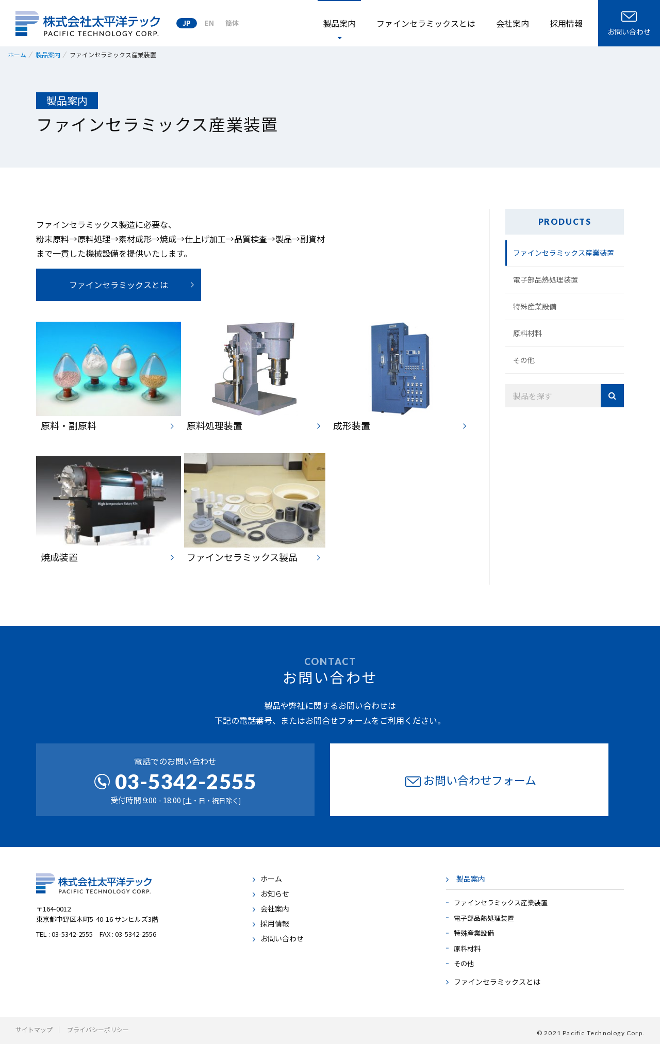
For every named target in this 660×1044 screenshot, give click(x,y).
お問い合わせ (282, 938)
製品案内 (470, 878)
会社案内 (512, 23)
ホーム (271, 878)
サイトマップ (34, 1029)
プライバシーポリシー (98, 1029)
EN (209, 23)
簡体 (232, 23)
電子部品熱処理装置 (545, 279)
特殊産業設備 (534, 306)
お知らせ (274, 893)
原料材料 (527, 333)
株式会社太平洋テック (87, 23)
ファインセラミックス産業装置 (563, 252)
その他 (524, 360)
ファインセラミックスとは (425, 23)
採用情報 (566, 23)
